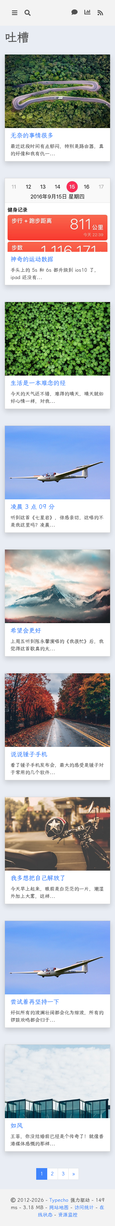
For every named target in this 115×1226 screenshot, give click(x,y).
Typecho (58, 1200)
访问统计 (84, 1207)
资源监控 (68, 1215)
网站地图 (59, 1207)
